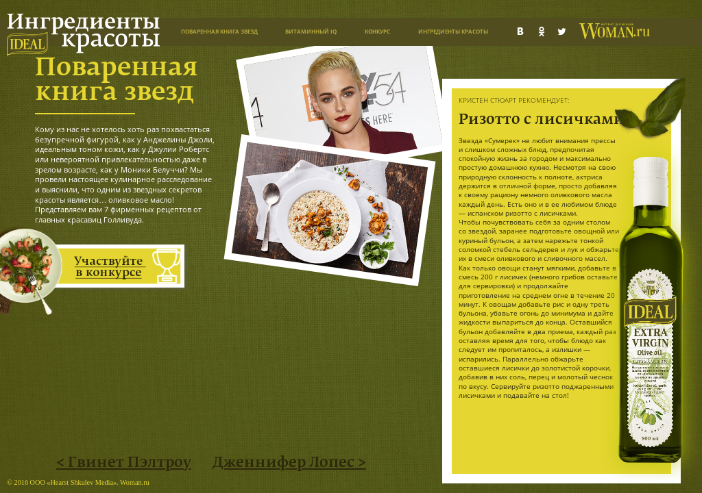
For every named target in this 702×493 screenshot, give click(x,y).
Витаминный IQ (311, 31)
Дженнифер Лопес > (289, 463)
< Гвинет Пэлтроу (123, 463)
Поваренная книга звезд (219, 31)
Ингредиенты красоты (453, 31)
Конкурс (377, 31)
